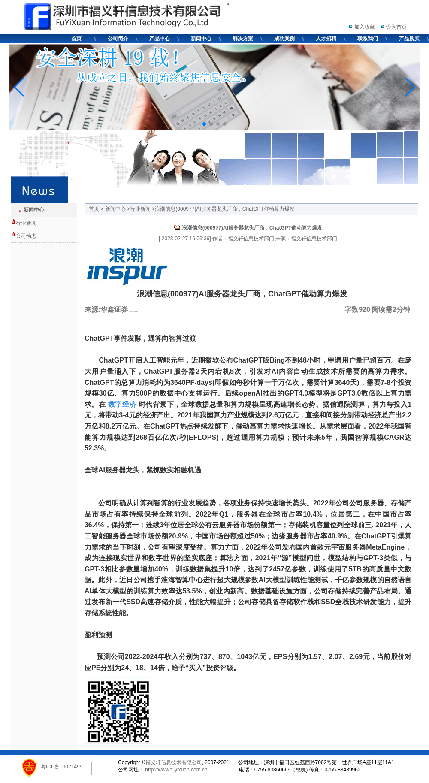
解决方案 (243, 39)
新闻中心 (201, 39)
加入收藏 (364, 27)
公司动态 (26, 236)
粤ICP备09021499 (61, 767)
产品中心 (159, 39)
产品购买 (409, 39)
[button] (204, 124)
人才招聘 (326, 39)
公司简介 (118, 39)
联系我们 (367, 39)
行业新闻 (26, 223)
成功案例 (284, 39)
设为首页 (396, 27)
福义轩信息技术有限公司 (173, 762)
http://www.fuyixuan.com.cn (176, 770)
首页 (76, 39)
